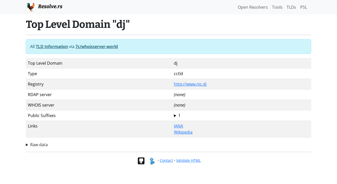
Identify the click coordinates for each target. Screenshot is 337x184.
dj (241, 115)
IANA (178, 126)
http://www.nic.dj (190, 84)
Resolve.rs (44, 7)
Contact (166, 160)
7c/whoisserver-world (96, 46)
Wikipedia (183, 132)
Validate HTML (188, 160)
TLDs (291, 7)
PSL (303, 7)
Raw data (39, 144)
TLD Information (52, 46)
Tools (277, 7)
